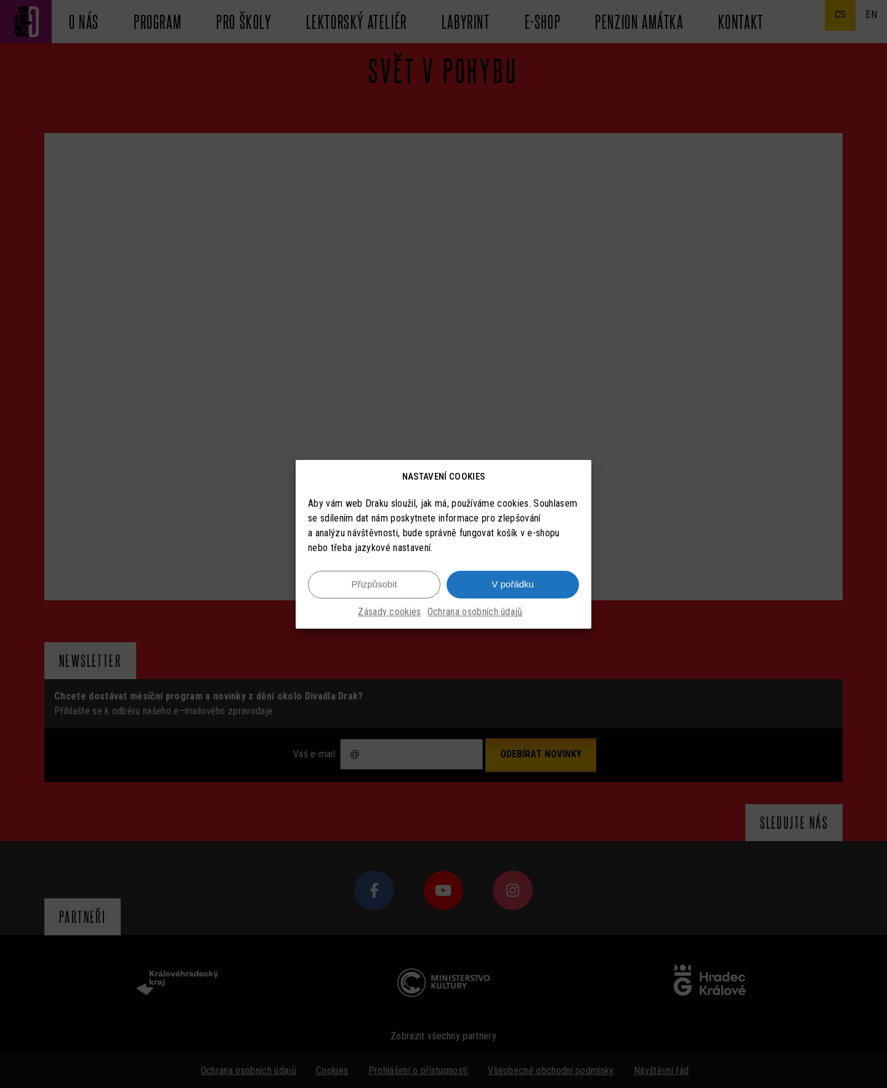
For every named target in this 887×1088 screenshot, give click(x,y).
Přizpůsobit (374, 584)
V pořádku (512, 584)
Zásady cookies (389, 612)
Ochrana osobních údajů (475, 612)
